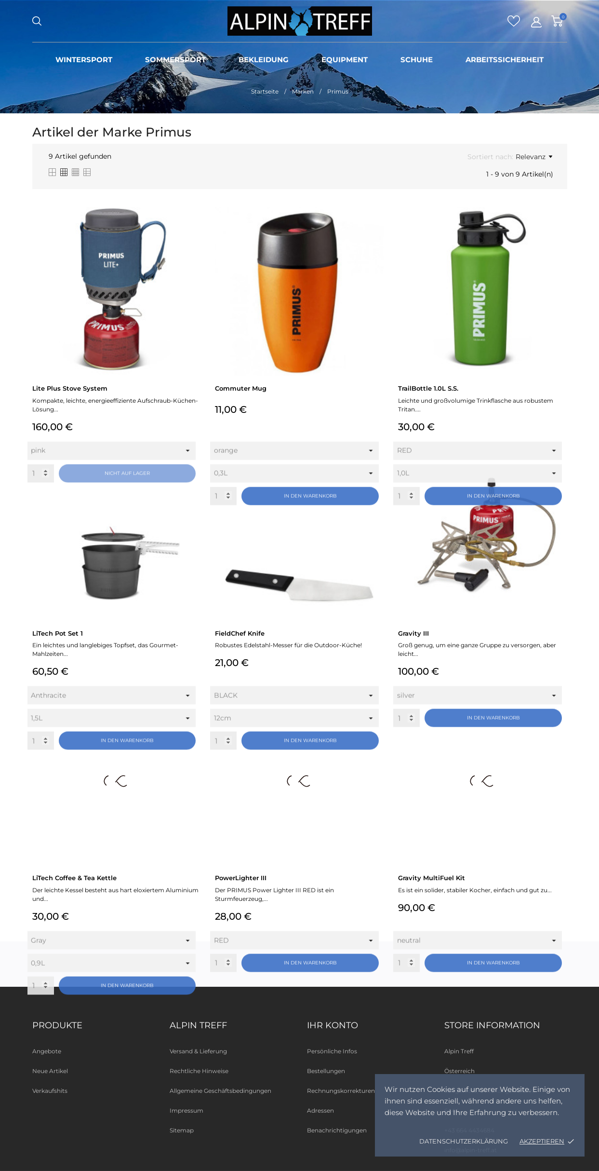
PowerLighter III (240, 878)
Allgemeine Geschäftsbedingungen (220, 1090)
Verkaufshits (49, 1090)
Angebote (46, 1051)
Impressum (186, 1110)
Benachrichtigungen (337, 1130)
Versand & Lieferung (198, 1051)
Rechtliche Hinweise (199, 1071)
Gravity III (413, 633)
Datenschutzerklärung (463, 1141)
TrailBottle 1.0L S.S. (428, 388)
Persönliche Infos (332, 1051)
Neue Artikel (50, 1071)
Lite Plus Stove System (69, 388)
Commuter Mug (240, 388)
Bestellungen (326, 1071)
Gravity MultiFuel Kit (431, 878)
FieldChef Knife (240, 633)
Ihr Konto (332, 1025)
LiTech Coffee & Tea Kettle (74, 878)
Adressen (320, 1110)
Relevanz (534, 157)
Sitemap (182, 1130)
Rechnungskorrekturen (341, 1090)
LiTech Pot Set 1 (57, 633)
